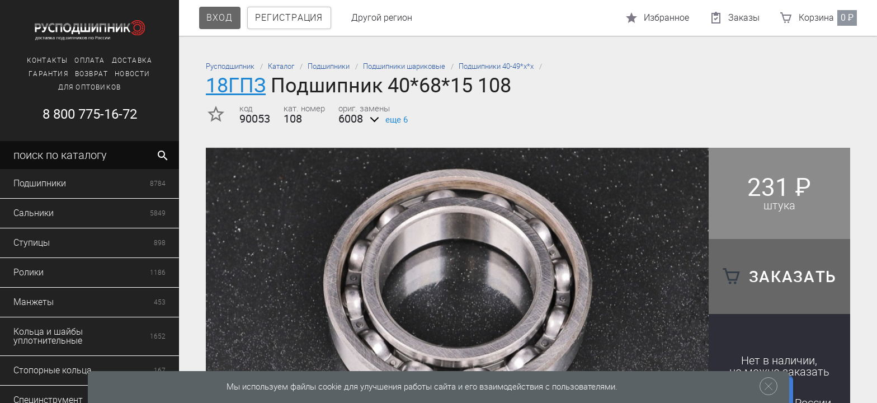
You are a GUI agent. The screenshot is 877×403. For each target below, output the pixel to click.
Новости (132, 74)
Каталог (281, 66)
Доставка (132, 60)
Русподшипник (230, 66)
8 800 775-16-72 (90, 114)
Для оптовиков (89, 87)
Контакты (47, 60)
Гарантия (48, 74)
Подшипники (329, 66)
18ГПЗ (236, 85)
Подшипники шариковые (404, 66)
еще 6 (387, 120)
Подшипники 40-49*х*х (496, 66)
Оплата (89, 60)
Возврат (91, 74)
